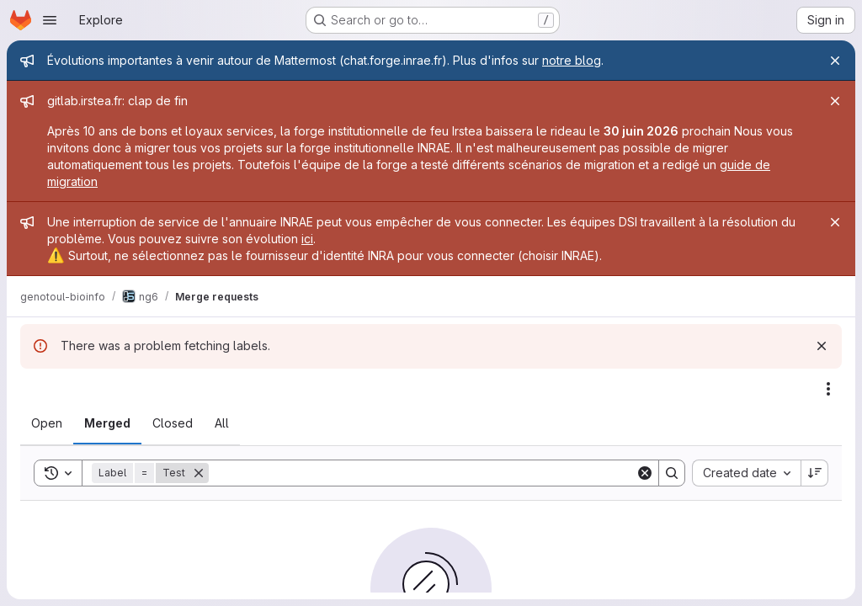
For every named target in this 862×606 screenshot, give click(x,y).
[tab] (46, 423)
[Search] (422, 473)
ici (307, 238)
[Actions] (828, 388)
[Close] (835, 60)
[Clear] (645, 473)
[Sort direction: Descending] (814, 473)
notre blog (571, 60)
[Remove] (199, 473)
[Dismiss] (821, 346)
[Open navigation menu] (49, 20)
